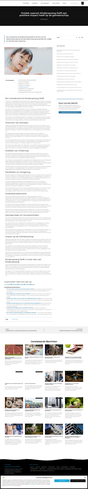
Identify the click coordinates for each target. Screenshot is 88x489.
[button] (85, 477)
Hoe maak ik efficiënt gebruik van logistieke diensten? (22, 312)
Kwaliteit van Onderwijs (24, 83)
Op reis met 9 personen (30, 383)
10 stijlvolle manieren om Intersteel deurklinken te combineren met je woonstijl (69, 91)
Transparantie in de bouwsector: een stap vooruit (53, 410)
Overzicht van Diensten (24, 81)
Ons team (38, 466)
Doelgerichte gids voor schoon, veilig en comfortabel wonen (69, 73)
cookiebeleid (32, 484)
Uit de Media (26, 3)
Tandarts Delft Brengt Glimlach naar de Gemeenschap (54, 437)
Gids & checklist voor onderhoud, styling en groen (66, 70)
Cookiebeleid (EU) (34, 468)
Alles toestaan (62, 480)
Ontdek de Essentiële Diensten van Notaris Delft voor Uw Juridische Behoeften (73, 437)
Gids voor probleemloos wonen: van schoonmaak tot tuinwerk (69, 87)
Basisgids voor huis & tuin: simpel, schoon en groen (67, 84)
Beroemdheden (64, 466)
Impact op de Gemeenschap (25, 90)
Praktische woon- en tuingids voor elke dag (65, 56)
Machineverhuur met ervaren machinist (65, 53)
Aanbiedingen (44, 19)
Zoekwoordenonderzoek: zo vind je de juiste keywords (67, 59)
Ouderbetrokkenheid (23, 87)
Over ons (32, 466)
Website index (42, 468)
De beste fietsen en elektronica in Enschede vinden (52, 358)
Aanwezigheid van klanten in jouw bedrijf (18, 293)
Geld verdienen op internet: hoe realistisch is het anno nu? (42, 470)
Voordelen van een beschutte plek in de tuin (14, 384)
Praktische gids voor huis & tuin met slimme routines (67, 62)
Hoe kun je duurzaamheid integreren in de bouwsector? (74, 410)
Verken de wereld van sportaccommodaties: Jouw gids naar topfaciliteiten (13, 358)
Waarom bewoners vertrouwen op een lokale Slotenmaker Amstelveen (68, 51)
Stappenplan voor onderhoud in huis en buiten (66, 65)
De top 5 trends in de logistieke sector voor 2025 (13, 437)
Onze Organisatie (45, 3)
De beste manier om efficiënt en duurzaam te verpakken (12, 410)
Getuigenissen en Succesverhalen (26, 88)
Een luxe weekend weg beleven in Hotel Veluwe (34, 358)
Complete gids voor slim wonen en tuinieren (65, 79)
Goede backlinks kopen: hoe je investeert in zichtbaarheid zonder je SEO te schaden (64, 468)
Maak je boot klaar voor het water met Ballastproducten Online (24, 298)
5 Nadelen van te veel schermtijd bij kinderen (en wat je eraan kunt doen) (73, 358)
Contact (64, 3)
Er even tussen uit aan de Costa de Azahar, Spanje (20, 289)
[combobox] (76, 3)
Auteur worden (55, 3)
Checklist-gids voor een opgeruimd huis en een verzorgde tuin (69, 81)
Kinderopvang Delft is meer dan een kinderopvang (30, 92)
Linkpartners (35, 3)
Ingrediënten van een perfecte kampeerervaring (72, 384)
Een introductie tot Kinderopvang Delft (27, 80)
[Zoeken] (82, 3)
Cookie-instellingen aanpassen (78, 480)
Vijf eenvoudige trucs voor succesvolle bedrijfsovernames (53, 384)
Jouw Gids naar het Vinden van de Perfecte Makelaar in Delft (32, 437)
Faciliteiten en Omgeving (24, 85)
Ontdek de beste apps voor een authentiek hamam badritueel (24, 303)
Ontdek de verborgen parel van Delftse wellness (20, 307)
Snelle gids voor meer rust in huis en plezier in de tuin (67, 67)
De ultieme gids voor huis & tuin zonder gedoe (66, 76)
